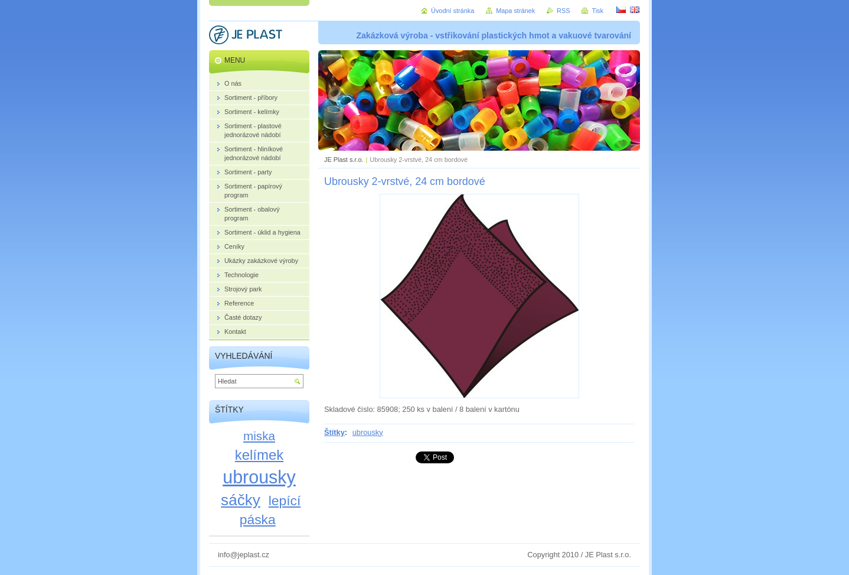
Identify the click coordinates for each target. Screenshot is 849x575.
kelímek (259, 455)
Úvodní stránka (452, 10)
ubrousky (367, 432)
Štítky (334, 432)
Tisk (597, 10)
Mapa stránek (515, 10)
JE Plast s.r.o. (343, 159)
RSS (563, 10)
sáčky (240, 500)
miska (259, 436)
